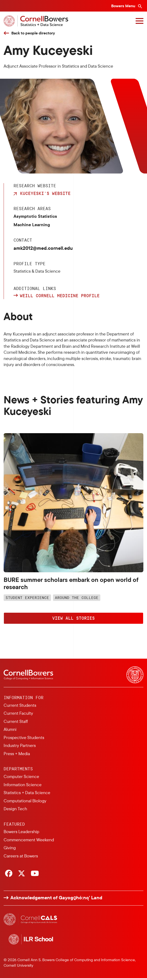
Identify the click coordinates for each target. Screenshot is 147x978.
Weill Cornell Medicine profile (60, 295)
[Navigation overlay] (139, 21)
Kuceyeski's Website (45, 193)
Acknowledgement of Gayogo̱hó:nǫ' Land (56, 898)
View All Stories (73, 618)
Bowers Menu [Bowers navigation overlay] (123, 5)
